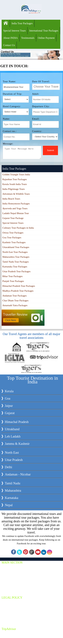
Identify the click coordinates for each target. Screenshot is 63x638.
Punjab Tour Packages (13, 281)
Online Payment (46, 38)
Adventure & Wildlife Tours (16, 194)
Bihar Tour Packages (12, 276)
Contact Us (9, 45)
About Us (9, 581)
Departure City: (41, 106)
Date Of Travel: (41, 81)
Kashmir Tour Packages (14, 242)
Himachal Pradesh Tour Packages (18, 286)
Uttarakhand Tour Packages (15, 247)
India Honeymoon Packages (16, 203)
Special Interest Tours (14, 30)
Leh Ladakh (12, 436)
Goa (7, 398)
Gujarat (10, 413)
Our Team (9, 616)
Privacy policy (11, 605)
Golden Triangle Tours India (16, 174)
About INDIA (10, 38)
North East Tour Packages (15, 252)
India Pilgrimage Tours (13, 189)
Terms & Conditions (14, 601)
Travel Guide (11, 588)
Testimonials (27, 38)
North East (12, 452)
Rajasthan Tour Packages (14, 179)
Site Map (9, 620)
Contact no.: (10, 131)
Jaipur (9, 405)
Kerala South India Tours (14, 184)
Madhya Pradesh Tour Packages (18, 291)
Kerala (9, 391)
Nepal (9, 505)
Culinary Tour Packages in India (18, 228)
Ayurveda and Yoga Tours (15, 208)
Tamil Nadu (12, 483)
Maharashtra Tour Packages (15, 257)
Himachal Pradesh (17, 422)
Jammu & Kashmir (17, 443)
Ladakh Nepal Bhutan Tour (15, 213)
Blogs (7, 585)
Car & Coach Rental (14, 577)
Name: (6, 118)
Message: (8, 143)
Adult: (35, 94)
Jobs (7, 612)
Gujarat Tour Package (13, 218)
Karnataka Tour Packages (14, 266)
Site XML (9, 623)
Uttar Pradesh (14, 460)
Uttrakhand (12, 429)
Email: (36, 118)
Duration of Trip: (12, 94)
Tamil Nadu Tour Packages (15, 261)
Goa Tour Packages (11, 237)
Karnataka (11, 498)
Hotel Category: (12, 106)
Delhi (8, 467)
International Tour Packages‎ (43, 30)
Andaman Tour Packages (14, 295)
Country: (37, 131)
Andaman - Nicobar (18, 474)
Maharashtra (13, 490)
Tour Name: (9, 81)
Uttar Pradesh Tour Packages (16, 271)
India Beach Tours (11, 198)
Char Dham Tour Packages (15, 300)
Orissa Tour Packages (12, 232)
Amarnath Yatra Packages (15, 305)
